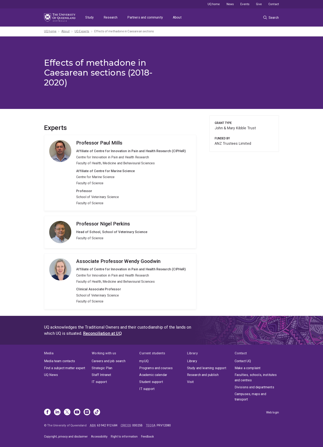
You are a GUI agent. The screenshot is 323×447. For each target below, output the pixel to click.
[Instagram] (87, 412)
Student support (151, 382)
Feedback (147, 436)
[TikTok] (97, 412)
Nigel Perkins (120, 232)
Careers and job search (108, 361)
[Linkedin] (57, 412)
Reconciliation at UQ (102, 333)
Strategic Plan (102, 368)
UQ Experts (82, 31)
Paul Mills (120, 173)
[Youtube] (77, 412)
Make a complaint (248, 368)
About (177, 17)
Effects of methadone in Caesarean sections (124, 31)
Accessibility (99, 436)
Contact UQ (243, 361)
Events (244, 4)
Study (89, 17)
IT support (99, 382)
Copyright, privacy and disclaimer (66, 436)
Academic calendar (153, 375)
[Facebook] (47, 412)
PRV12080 (164, 425)
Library (192, 361)
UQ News (51, 375)
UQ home (214, 4)
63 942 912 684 (107, 425)
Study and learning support (206, 368)
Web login (272, 412)
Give (259, 4)
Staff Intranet (101, 375)
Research (110, 17)
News (230, 4)
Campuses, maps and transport (250, 396)
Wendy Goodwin (120, 281)
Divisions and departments (254, 387)
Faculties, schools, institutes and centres (256, 377)
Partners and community (145, 17)
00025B (137, 425)
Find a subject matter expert (64, 368)
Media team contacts (59, 361)
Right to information (124, 436)
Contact (273, 4)
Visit (190, 382)
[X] (67, 412)
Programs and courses (156, 368)
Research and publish (203, 375)
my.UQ (144, 361)
